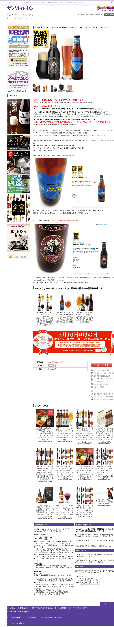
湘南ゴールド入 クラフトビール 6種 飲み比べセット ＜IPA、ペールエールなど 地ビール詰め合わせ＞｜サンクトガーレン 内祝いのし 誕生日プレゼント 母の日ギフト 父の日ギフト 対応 (84, 425)
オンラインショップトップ (18, 18)
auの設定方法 (40, 124)
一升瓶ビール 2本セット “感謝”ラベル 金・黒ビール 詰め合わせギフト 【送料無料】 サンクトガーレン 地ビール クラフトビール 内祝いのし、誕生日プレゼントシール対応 (45, 501)
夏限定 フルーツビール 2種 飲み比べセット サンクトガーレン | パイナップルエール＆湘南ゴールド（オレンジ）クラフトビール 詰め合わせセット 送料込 (65, 424)
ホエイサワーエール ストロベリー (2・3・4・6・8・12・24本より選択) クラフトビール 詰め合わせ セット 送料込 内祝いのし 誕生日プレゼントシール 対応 (65, 501)
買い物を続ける (98, 381)
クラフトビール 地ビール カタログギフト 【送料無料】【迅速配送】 (104, 495)
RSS (16, 256)
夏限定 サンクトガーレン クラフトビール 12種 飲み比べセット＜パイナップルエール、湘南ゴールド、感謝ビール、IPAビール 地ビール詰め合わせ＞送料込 (65, 463)
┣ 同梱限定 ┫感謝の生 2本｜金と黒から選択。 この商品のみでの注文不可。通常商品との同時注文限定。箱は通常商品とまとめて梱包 (84, 308)
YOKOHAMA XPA (43, 155)
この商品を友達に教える (101, 376)
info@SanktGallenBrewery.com (90, 584)
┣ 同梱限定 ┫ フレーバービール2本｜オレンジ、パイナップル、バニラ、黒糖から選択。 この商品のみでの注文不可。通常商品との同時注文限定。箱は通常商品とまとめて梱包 (45, 310)
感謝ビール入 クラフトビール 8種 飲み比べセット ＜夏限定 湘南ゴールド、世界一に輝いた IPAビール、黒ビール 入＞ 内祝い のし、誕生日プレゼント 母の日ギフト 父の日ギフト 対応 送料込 (45, 464)
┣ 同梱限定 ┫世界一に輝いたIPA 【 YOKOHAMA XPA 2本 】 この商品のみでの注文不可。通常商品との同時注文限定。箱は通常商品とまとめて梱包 (65, 308)
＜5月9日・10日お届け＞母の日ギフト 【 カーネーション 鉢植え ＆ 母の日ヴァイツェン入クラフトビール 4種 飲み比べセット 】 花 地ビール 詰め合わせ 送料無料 (84, 463)
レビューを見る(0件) (100, 384)
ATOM (23, 256)
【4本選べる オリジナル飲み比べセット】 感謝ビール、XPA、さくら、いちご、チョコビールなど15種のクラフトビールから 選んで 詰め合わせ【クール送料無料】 (104, 463)
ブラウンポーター (43, 220)
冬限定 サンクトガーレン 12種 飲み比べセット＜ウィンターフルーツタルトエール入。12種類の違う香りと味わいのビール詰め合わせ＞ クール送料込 (84, 501)
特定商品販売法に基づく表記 (52, 617)
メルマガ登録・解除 (14, 617)
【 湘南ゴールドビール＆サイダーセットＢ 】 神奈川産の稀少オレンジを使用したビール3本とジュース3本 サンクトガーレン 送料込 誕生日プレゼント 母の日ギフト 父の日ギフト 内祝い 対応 (104, 425)
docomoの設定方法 (54, 124)
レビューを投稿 (98, 387)
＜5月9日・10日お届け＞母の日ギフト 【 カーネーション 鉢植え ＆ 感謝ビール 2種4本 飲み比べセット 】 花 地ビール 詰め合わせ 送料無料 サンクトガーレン (45, 424)
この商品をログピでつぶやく (103, 394)
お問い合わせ (31, 617)
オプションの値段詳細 (101, 370)
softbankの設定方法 (69, 124)
